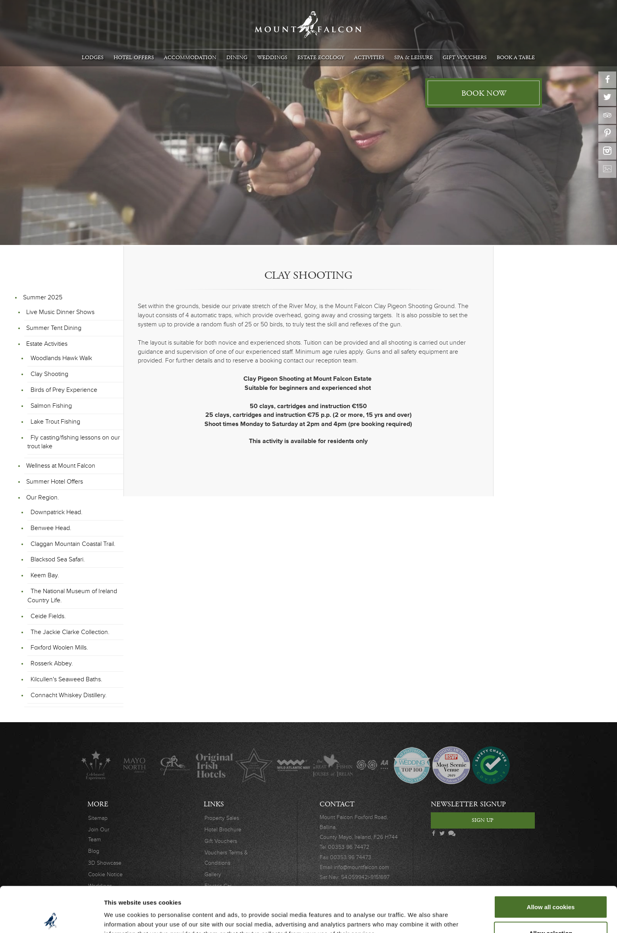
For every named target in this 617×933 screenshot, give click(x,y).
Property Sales (221, 818)
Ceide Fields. (48, 616)
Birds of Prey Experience (64, 390)
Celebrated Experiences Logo (96, 765)
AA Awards (372, 765)
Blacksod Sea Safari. (58, 559)
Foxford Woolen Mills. (59, 648)
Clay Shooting (49, 374)
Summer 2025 (42, 297)
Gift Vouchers (465, 57)
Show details (416, 912)
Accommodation (190, 57)
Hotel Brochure (222, 829)
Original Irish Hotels (214, 765)
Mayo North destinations (135, 765)
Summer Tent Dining (53, 328)
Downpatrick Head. (57, 512)
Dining (236, 57)
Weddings (272, 57)
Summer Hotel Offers (54, 482)
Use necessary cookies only (550, 911)
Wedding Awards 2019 (451, 765)
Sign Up (483, 820)
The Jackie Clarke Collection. (70, 632)
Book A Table (516, 57)
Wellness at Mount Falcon (60, 466)
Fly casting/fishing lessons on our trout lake (73, 442)
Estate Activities (46, 344)
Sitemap (98, 818)
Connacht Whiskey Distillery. (69, 695)
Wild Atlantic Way (293, 765)
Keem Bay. (45, 575)
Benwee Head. (51, 528)
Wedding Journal (412, 765)
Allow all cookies (551, 859)
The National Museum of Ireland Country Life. (72, 595)
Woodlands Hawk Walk (61, 358)
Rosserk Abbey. (52, 663)
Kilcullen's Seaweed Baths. (66, 679)
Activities (369, 57)
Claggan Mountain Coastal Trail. (73, 544)
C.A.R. (175, 765)
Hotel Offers (134, 57)
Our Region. (42, 497)
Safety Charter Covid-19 (490, 765)
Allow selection (550, 886)
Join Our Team (98, 834)
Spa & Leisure (413, 57)
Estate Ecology (320, 57)
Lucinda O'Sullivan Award (254, 765)
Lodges (93, 57)
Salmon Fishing (51, 406)
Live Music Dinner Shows (60, 312)
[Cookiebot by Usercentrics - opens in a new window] (51, 917)
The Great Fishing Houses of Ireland (333, 765)
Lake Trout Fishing (55, 422)
